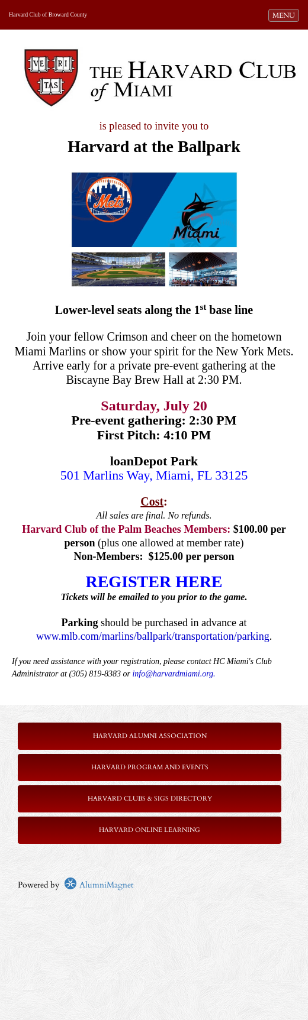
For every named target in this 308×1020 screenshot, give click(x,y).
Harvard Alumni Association (150, 735)
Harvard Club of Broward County (48, 14)
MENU (285, 14)
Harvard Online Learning (149, 829)
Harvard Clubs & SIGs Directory (150, 798)
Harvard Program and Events (149, 767)
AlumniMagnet (98, 885)
